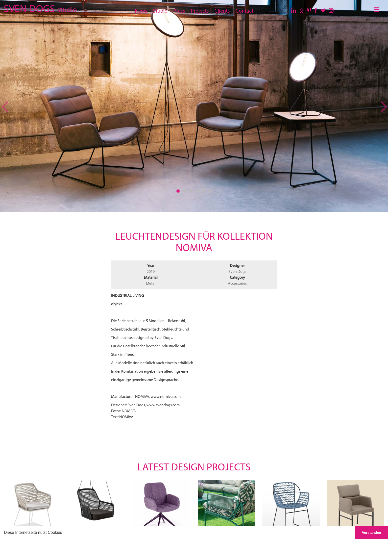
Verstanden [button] (371, 533)
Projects (200, 11)
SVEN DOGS (40, 8)
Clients (222, 11)
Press (179, 11)
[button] (64, 533)
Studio (160, 11)
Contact (244, 11)
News (141, 11)
